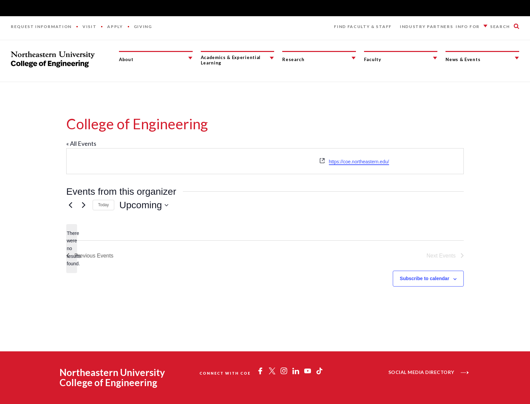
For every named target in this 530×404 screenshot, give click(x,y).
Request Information (41, 26)
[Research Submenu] (354, 58)
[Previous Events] (70, 205)
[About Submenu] (190, 58)
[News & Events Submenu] (517, 58)
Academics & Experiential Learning (231, 60)
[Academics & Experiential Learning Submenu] (272, 58)
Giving (143, 26)
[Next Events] (83, 205)
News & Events (462, 59)
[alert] (71, 248)
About (126, 59)
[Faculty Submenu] (435, 58)
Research (293, 59)
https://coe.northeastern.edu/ (359, 161)
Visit (89, 26)
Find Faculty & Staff (363, 26)
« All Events (81, 143)
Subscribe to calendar (424, 278)
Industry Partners (426, 26)
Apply (115, 26)
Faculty (372, 59)
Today (103, 205)
